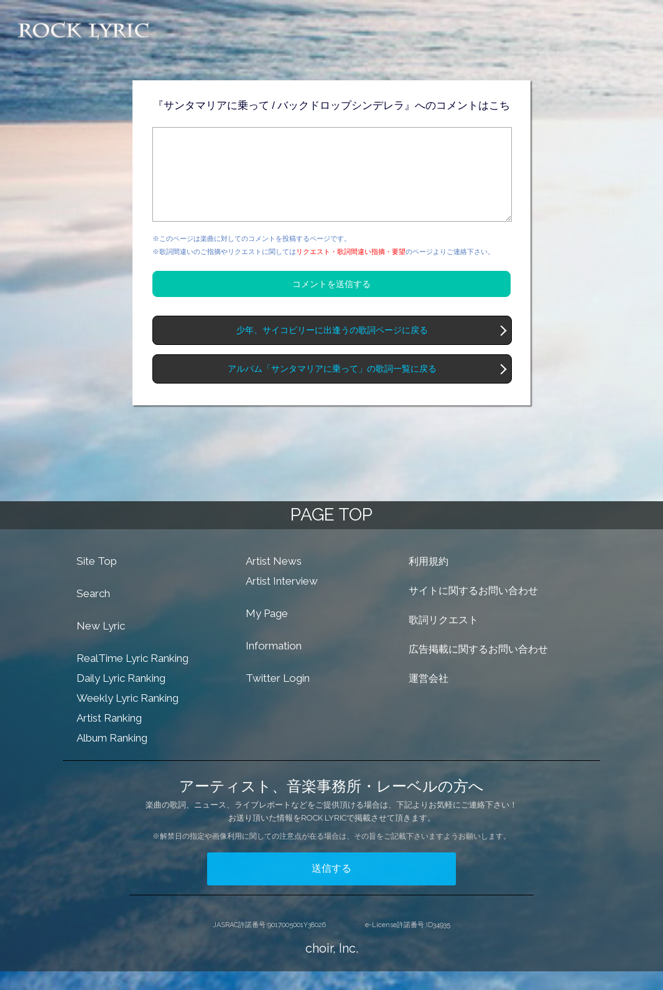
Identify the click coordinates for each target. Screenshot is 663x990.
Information (274, 664)
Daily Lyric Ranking (120, 697)
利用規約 (428, 580)
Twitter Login (278, 697)
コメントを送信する (331, 303)
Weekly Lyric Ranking (127, 716)
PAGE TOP (331, 533)
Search (93, 612)
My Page (267, 632)
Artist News (274, 579)
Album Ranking (111, 756)
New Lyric (100, 644)
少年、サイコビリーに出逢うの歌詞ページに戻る (332, 349)
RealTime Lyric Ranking (132, 677)
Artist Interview (282, 599)
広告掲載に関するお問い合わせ (478, 668)
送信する (331, 887)
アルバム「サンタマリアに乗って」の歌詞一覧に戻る (332, 387)
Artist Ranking (109, 736)
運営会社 (428, 697)
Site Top (96, 579)
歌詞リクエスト (443, 638)
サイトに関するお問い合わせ (473, 609)
